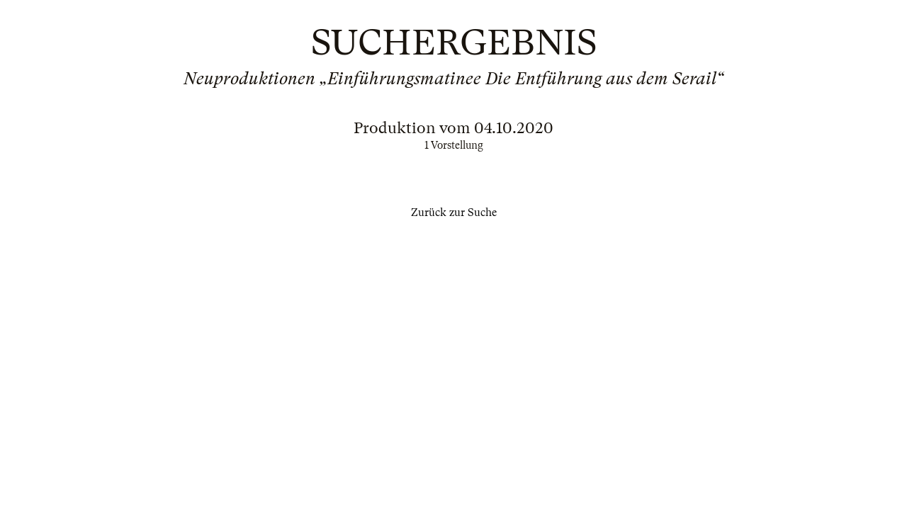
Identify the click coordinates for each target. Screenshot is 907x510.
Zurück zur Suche (454, 212)
